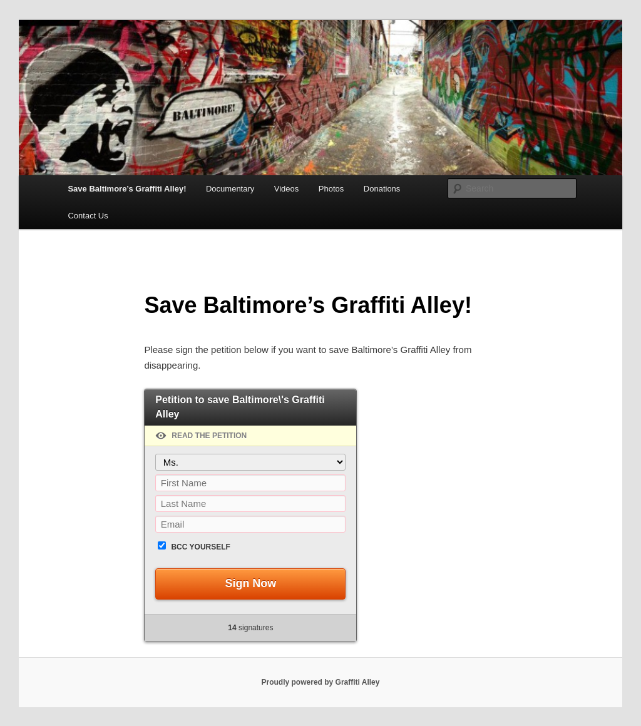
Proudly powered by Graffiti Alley (321, 682)
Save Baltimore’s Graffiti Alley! (127, 188)
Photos (331, 188)
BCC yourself (200, 547)
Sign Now (250, 583)
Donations (382, 188)
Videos (286, 188)
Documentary (230, 188)
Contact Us (88, 215)
